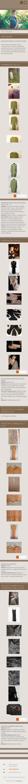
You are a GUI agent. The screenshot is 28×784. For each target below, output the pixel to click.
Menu (25, 2)
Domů (2, 31)
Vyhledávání (21, 2)
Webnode (19, 781)
